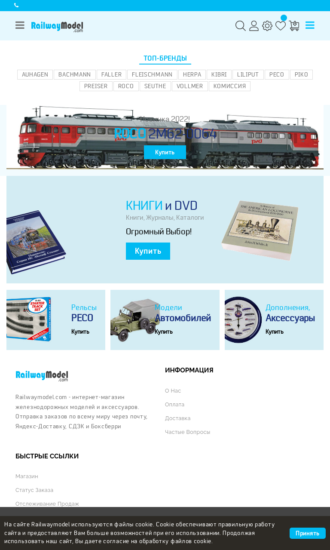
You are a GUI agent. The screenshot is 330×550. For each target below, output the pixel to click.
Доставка (178, 418)
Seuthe (155, 86)
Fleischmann (152, 74)
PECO (276, 74)
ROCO (126, 86)
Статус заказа (34, 490)
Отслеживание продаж (47, 504)
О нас (173, 390)
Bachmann (74, 74)
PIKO (302, 74)
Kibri (219, 74)
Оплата (174, 404)
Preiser (96, 86)
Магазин (26, 476)
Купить (165, 152)
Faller (111, 74)
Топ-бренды (165, 58)
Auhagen (35, 74)
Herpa (192, 74)
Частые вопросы (188, 432)
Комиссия (230, 86)
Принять (308, 533)
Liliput (248, 74)
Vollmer (190, 86)
